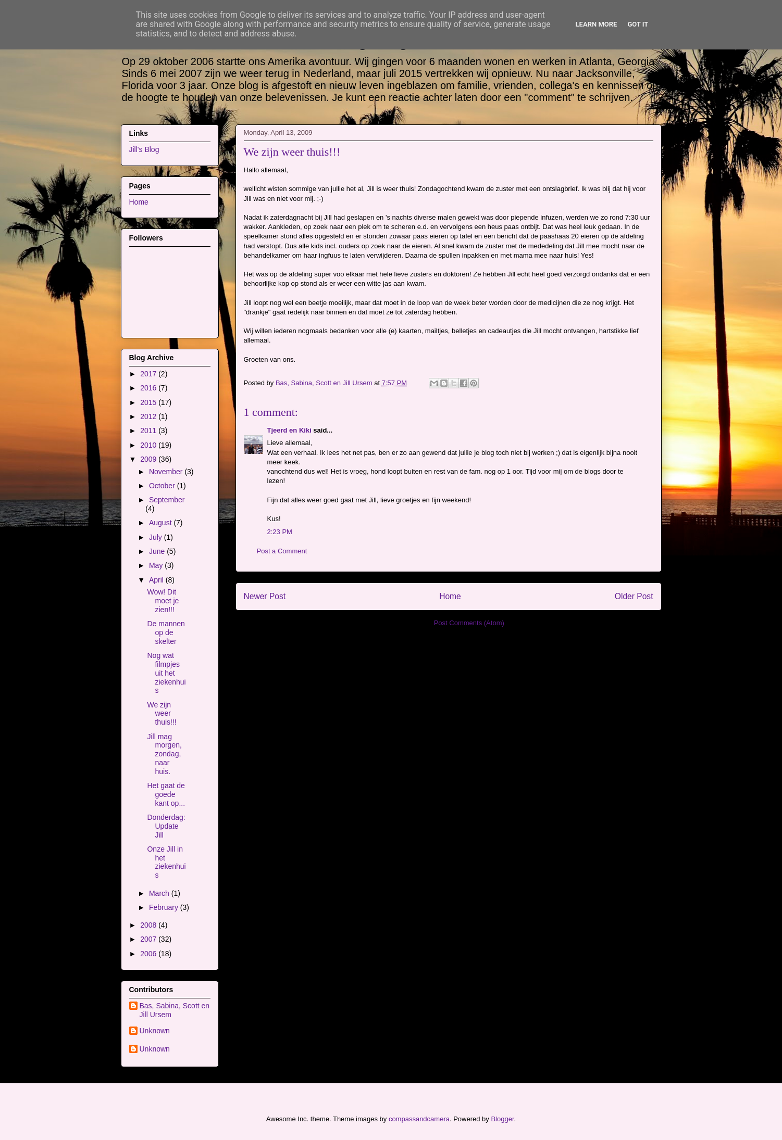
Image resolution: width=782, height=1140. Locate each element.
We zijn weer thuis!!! (161, 714)
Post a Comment (282, 551)
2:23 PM (279, 532)
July (156, 537)
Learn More (596, 24)
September (166, 500)
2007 (149, 939)
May (157, 565)
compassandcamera (419, 1119)
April (157, 580)
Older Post (634, 596)
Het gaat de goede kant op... (166, 794)
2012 (149, 416)
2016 (149, 388)
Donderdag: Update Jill (166, 826)
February (164, 907)
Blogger (502, 1119)
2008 (149, 925)
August (161, 522)
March (160, 893)
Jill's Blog (144, 149)
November (166, 471)
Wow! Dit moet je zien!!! (163, 601)
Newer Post (265, 596)
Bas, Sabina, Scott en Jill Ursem (175, 1010)
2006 (149, 953)
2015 (149, 402)
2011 (149, 430)
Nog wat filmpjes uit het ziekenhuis (166, 672)
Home (450, 596)
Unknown (155, 1031)
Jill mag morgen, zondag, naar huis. (164, 754)
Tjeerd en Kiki (289, 430)
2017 (149, 374)
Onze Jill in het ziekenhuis (166, 862)
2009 (149, 459)
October (163, 486)
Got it (637, 24)
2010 (149, 445)
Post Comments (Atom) (469, 623)
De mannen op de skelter (165, 632)
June (158, 551)
